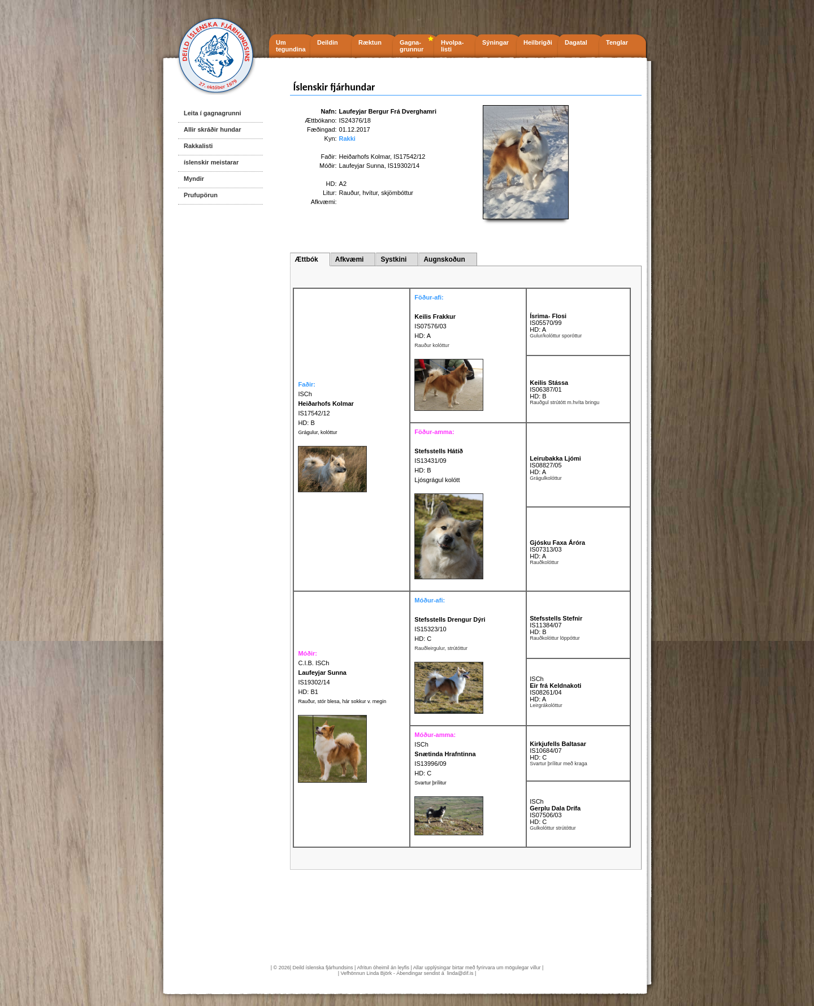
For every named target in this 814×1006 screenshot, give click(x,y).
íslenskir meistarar (211, 162)
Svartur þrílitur (430, 783)
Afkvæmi (349, 259)
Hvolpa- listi (452, 46)
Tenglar (617, 42)
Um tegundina (291, 46)
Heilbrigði (537, 42)
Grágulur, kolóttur (317, 432)
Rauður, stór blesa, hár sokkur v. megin (342, 701)
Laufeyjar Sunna (361, 165)
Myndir (194, 178)
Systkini (393, 259)
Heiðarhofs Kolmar (365, 156)
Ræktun (370, 42)
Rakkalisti (198, 145)
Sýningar (495, 42)
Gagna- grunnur (411, 46)
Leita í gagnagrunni (212, 113)
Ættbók (306, 259)
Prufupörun (201, 195)
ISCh (536, 678)
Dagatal (576, 42)
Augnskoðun (444, 259)
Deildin (327, 42)
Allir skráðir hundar (212, 129)
